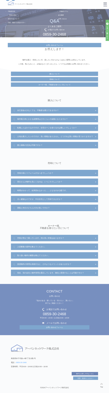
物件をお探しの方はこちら (85, 374)
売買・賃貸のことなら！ (86, 378)
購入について (54, 74)
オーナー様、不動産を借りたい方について (54, 85)
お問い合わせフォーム (54, 327)
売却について (54, 79)
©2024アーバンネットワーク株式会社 (54, 387)
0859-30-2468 (54, 314)
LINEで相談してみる (107, 32)
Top (101, 386)
